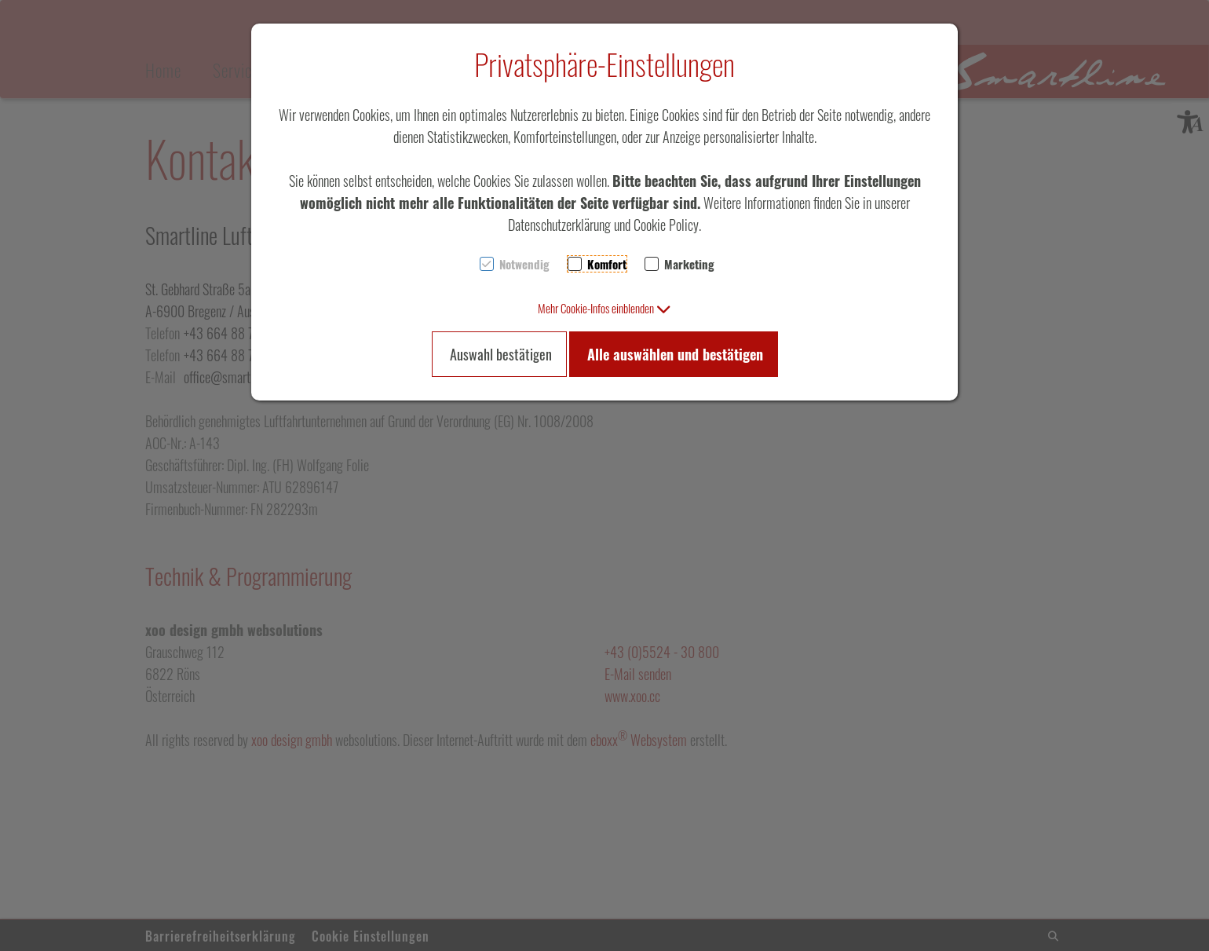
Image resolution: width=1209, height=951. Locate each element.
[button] (604, 307)
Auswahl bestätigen (501, 354)
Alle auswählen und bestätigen (675, 354)
